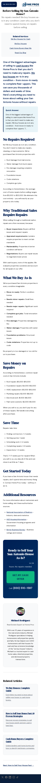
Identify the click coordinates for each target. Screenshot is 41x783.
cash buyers (22, 65)
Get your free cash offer (18, 563)
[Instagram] (13, 777)
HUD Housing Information (16, 519)
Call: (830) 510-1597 (9, 4)
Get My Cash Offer (20, 577)
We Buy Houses (20, 43)
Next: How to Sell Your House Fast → (18, 765)
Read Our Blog (20, 53)
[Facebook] (6, 777)
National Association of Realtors (19, 512)
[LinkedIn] (10, 777)
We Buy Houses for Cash (20, 39)
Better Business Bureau (16, 530)
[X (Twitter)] (2, 777)
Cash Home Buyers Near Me (20, 48)
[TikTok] (17, 777)
